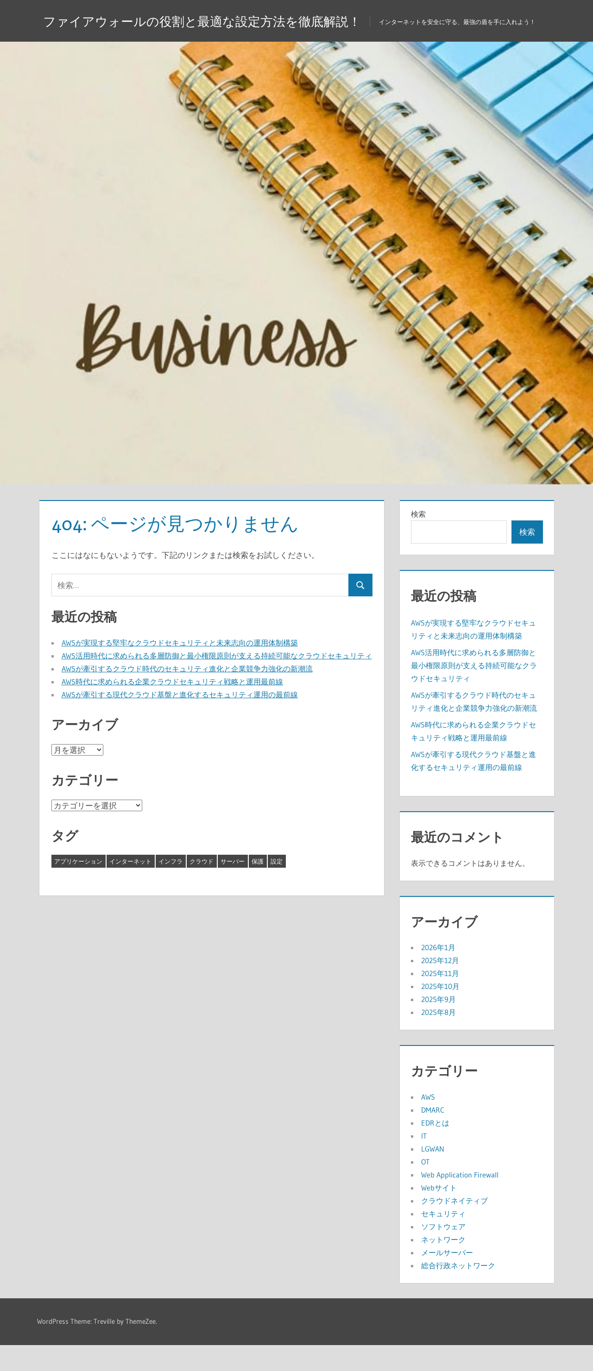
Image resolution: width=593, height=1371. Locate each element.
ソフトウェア (443, 1252)
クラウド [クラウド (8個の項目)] (201, 887)
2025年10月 (440, 1012)
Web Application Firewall (459, 1200)
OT (425, 1187)
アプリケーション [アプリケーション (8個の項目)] (78, 887)
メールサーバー (447, 1278)
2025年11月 (440, 999)
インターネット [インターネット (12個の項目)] (130, 887)
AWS (428, 1122)
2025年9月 (438, 1025)
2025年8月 (438, 1038)
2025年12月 (440, 986)
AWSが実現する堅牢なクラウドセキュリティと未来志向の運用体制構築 (180, 668)
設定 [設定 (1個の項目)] (277, 887)
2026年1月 (438, 973)
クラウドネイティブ (454, 1226)
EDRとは (435, 1148)
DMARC (432, 1135)
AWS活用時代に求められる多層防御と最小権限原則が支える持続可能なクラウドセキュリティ (217, 681)
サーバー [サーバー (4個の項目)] (233, 887)
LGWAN (432, 1174)
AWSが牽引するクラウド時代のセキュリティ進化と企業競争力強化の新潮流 (187, 694)
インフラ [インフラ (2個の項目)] (170, 887)
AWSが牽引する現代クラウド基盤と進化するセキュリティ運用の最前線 (180, 720)
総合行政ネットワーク (458, 1291)
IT (424, 1161)
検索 (418, 540)
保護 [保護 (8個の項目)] (258, 887)
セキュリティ (443, 1239)
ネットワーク (443, 1265)
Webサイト (439, 1213)
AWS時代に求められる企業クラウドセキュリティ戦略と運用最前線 (172, 707)
